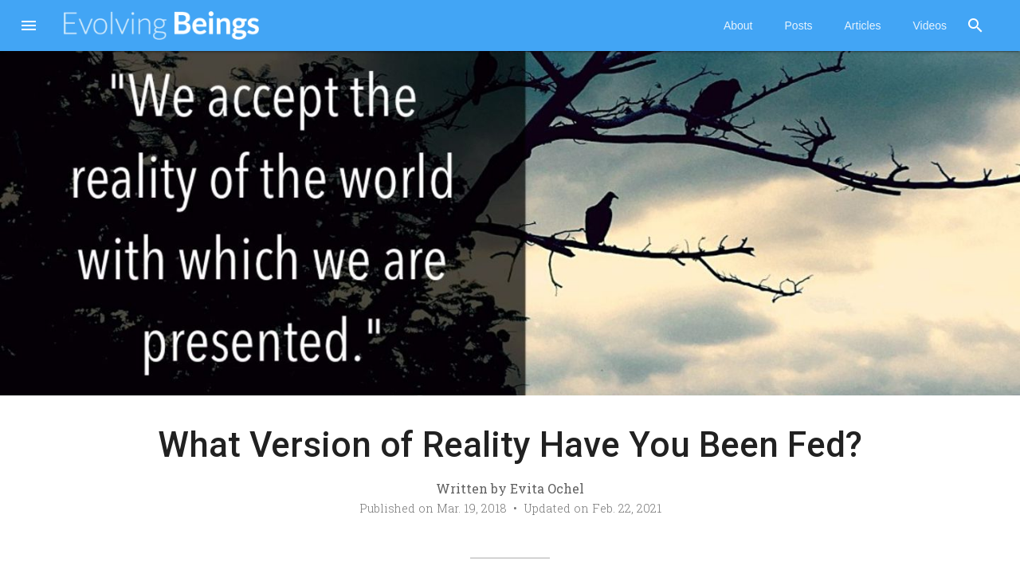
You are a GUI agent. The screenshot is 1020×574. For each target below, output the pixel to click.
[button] (29, 27)
